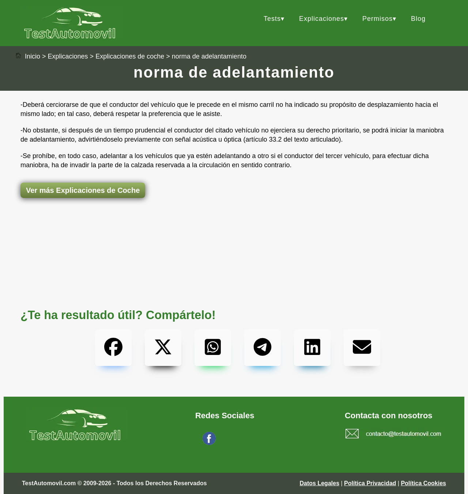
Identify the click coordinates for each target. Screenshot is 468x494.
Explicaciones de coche (129, 56)
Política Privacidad (370, 483)
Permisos (377, 18)
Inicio (27, 56)
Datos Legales (319, 483)
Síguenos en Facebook (247, 443)
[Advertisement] (234, 226)
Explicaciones (321, 18)
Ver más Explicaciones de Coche (83, 190)
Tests (272, 18)
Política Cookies (423, 483)
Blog (418, 18)
